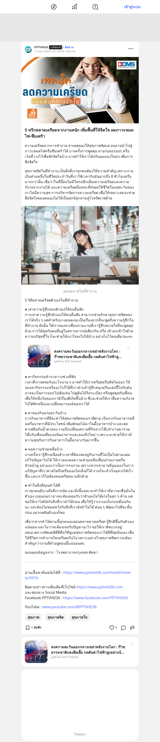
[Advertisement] (80, 28)
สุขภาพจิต (55, 617)
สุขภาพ (33, 617)
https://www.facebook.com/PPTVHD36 (95, 598)
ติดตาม (69, 48)
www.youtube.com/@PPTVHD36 (69, 607)
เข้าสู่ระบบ (132, 6)
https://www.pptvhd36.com (99, 587)
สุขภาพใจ (79, 617)
